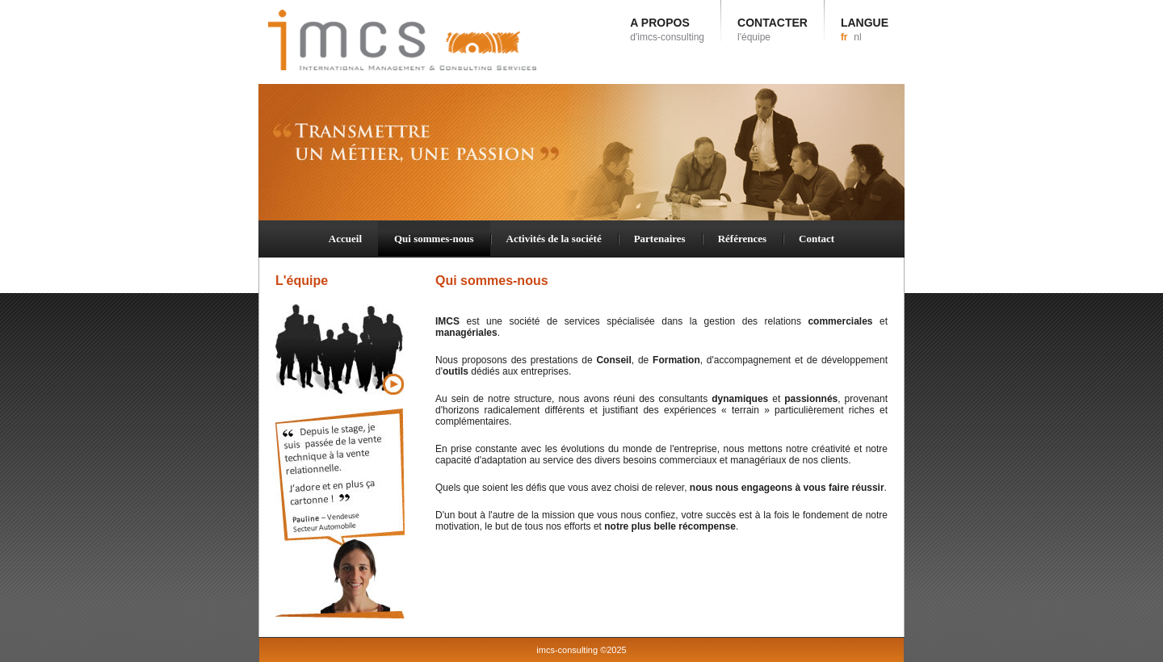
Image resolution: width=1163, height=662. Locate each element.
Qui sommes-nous (434, 239)
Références (742, 239)
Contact (816, 239)
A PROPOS (667, 29)
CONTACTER (772, 29)
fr (844, 37)
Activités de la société (554, 239)
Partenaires (660, 239)
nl (857, 37)
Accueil (345, 239)
